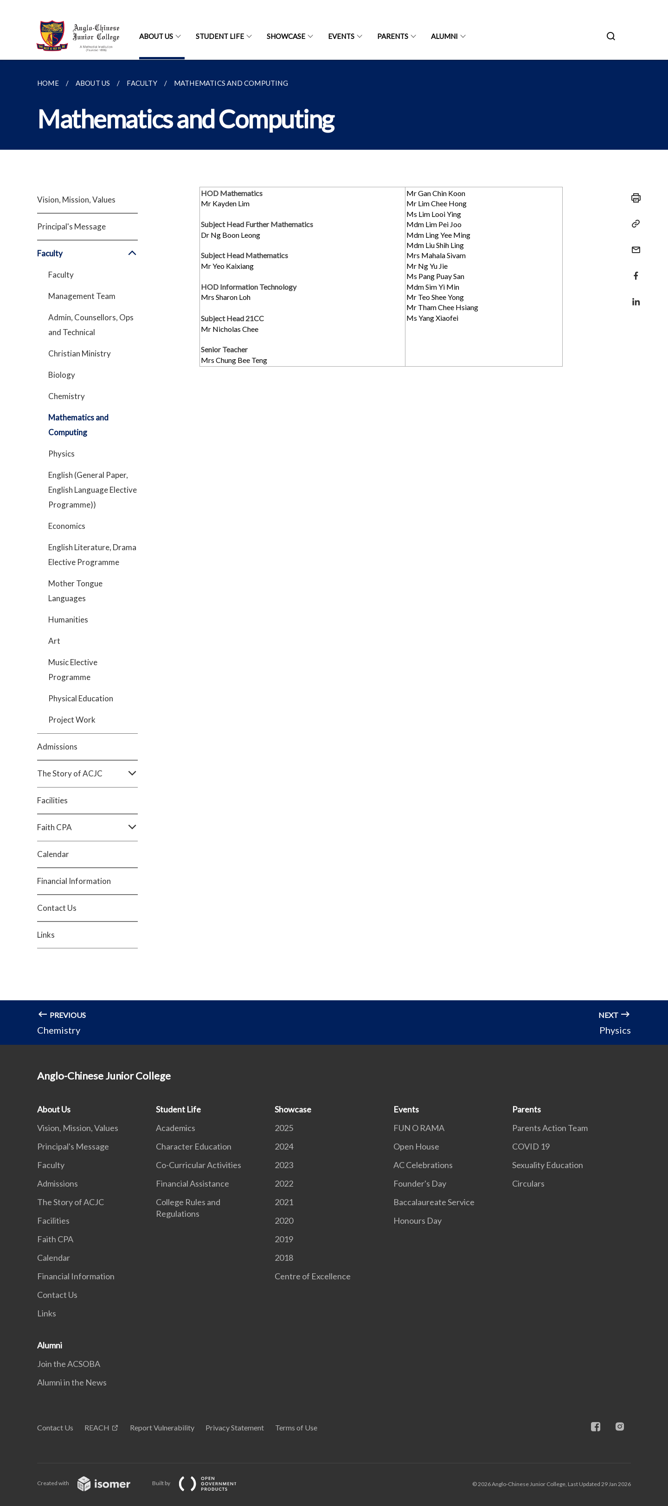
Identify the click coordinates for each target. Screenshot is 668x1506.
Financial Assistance (192, 1183)
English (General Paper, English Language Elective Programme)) (92, 489)
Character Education (193, 1146)
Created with (91, 1483)
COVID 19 (531, 1146)
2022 (284, 1183)
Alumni (444, 36)
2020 (284, 1220)
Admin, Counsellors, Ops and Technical (91, 324)
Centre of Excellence (313, 1276)
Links (46, 935)
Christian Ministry (79, 353)
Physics (61, 453)
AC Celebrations (423, 1165)
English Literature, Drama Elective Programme (92, 554)
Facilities (52, 800)
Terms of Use (296, 1427)
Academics (175, 1128)
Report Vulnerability (162, 1427)
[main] (334, 552)
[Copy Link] (633, 224)
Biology (61, 375)
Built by (201, 1483)
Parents (392, 36)
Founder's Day (419, 1183)
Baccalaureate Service (434, 1202)
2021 (284, 1202)
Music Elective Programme (72, 669)
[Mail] (633, 244)
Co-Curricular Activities (198, 1165)
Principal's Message (71, 226)
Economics (66, 526)
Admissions (57, 746)
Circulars (528, 1183)
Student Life (220, 36)
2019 (284, 1239)
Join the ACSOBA (68, 1364)
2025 (284, 1128)
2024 (284, 1146)
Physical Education (80, 698)
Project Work (72, 719)
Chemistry (66, 396)
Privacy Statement (235, 1427)
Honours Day (417, 1220)
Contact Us (57, 908)
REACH (96, 1427)
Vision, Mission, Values (76, 199)
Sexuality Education (547, 1165)
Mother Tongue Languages (75, 590)
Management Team (82, 296)
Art (54, 641)
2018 (284, 1257)
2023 (284, 1165)
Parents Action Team (550, 1128)
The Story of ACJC (87, 773)
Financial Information (74, 881)
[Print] (633, 198)
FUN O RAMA (418, 1128)
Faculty (87, 253)
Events (341, 36)
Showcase (286, 36)
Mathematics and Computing (78, 425)
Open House (416, 1146)
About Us (156, 36)
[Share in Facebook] (633, 270)
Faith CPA (87, 827)
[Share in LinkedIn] (633, 296)
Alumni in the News (72, 1382)
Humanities (68, 619)
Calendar (53, 854)
